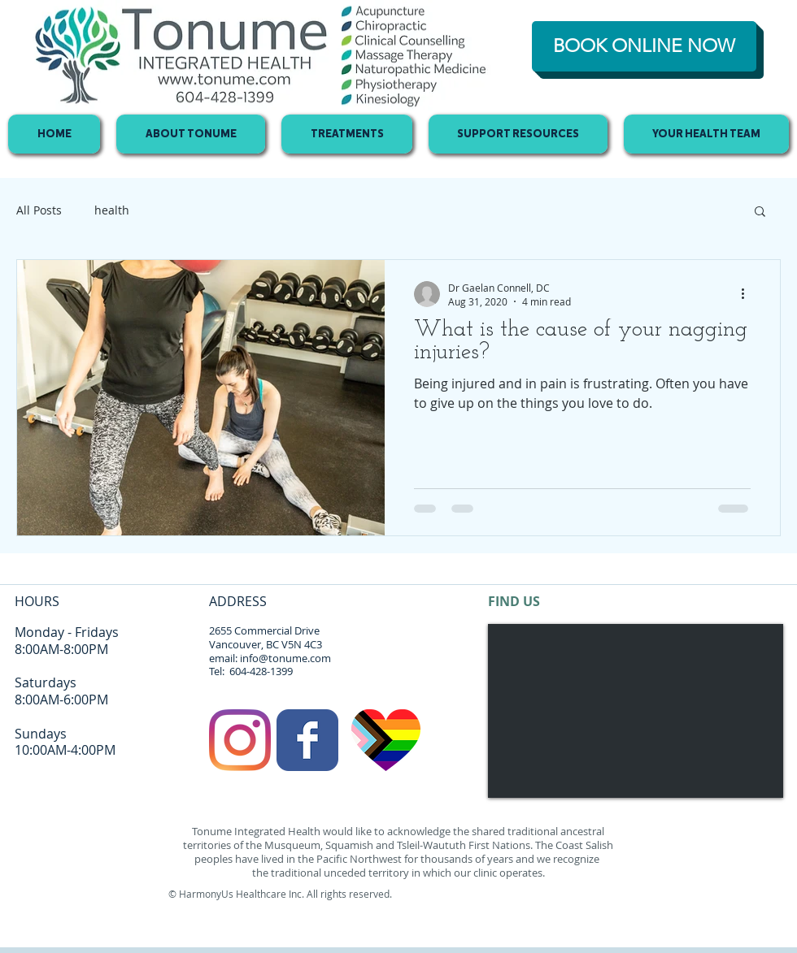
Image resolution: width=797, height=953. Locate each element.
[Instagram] (240, 740)
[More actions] (748, 294)
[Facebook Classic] (307, 740)
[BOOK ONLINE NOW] (644, 46)
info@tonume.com (285, 658)
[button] (760, 212)
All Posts (39, 210)
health (111, 210)
